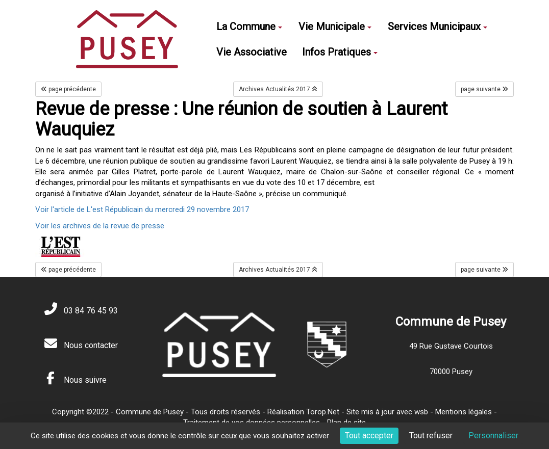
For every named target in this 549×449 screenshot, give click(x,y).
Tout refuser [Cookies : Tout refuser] (431, 435)
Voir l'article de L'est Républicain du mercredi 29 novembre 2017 (142, 209)
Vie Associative (251, 52)
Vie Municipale (334, 26)
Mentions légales (463, 411)
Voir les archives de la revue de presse (99, 225)
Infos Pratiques (340, 52)
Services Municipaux (437, 26)
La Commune (249, 26)
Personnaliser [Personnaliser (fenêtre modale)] (493, 435)
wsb (421, 411)
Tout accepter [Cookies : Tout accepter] (369, 435)
